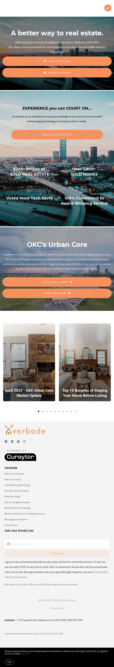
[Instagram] (24, 441)
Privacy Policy (57, 608)
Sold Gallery (11, 525)
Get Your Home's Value (17, 490)
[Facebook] (6, 441)
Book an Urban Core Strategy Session (25, 513)
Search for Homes (14, 473)
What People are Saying (17, 507)
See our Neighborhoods (17, 502)
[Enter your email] (60, 544)
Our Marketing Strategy (17, 485)
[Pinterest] (18, 441)
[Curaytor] (20, 460)
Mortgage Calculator (16, 519)
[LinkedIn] (12, 441)
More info (25, 653)
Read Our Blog (12, 496)
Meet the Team (13, 479)
